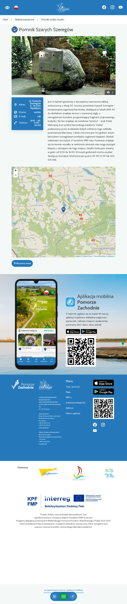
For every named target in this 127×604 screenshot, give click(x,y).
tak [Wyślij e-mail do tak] (39, 116)
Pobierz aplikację (73, 413)
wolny (37, 112)
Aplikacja (69, 408)
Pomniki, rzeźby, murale (52, 19)
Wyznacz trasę (22, 263)
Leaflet (77, 256)
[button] (19, 65)
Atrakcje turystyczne (24, 19)
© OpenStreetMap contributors (103, 256)
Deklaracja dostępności (75, 403)
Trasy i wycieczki (73, 387)
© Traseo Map (86, 256)
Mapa (68, 392)
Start (5, 19)
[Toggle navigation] (63, 596)
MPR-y (68, 397)
